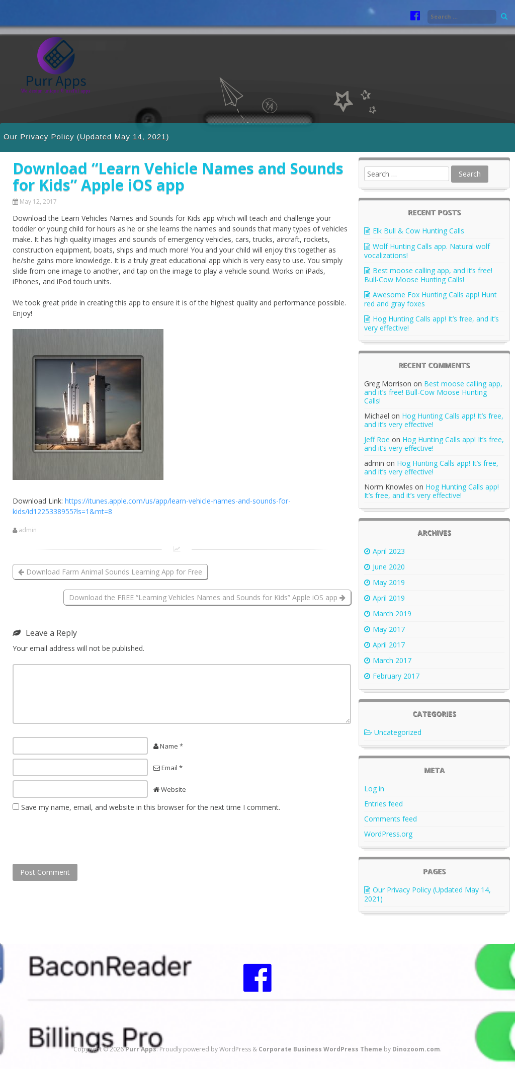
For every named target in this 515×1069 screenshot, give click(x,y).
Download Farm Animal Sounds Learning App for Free (110, 572)
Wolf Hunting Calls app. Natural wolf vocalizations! (427, 250)
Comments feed (390, 819)
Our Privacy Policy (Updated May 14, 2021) (86, 136)
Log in (374, 788)
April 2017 (389, 644)
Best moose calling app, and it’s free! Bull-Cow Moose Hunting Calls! (428, 275)
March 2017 (392, 660)
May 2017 (389, 629)
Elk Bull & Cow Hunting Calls (418, 230)
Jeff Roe (377, 439)
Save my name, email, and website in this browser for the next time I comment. (150, 807)
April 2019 (389, 598)
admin (28, 530)
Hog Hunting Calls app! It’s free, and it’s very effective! (431, 323)
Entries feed (383, 803)
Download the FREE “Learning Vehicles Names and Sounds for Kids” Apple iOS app (207, 597)
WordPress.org (388, 834)
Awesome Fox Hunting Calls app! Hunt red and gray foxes (430, 299)
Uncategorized (397, 732)
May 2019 (389, 582)
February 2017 (396, 676)
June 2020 (389, 566)
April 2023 (389, 551)
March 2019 (392, 613)
